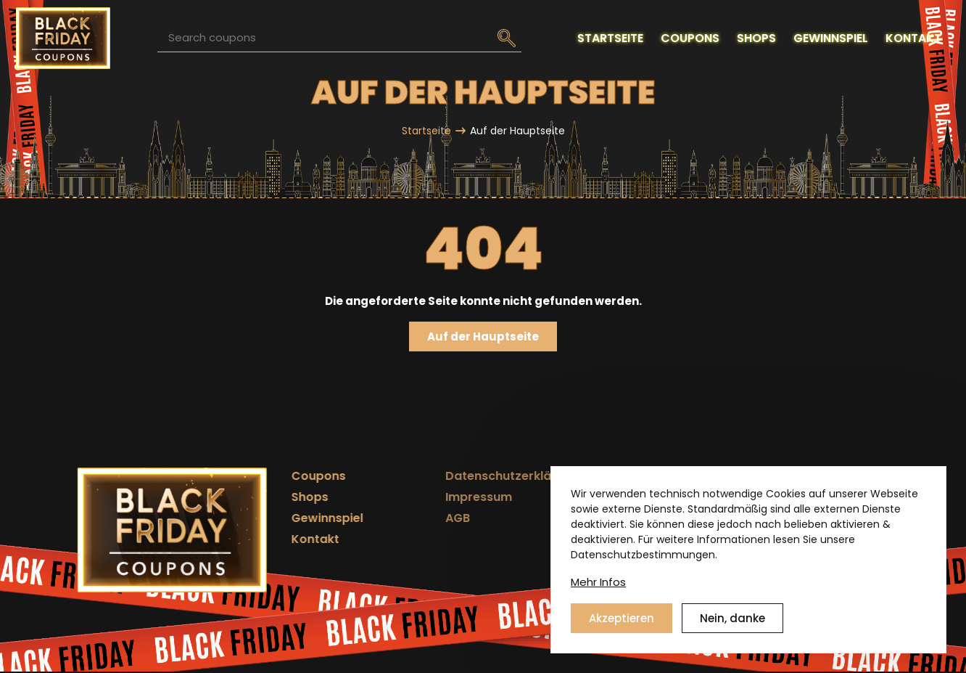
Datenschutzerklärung (458, 476)
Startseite (426, 130)
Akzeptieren (621, 629)
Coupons (296, 476)
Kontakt (293, 539)
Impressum (425, 497)
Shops (287, 497)
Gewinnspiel (305, 518)
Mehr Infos (598, 593)
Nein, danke (732, 629)
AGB (404, 518)
